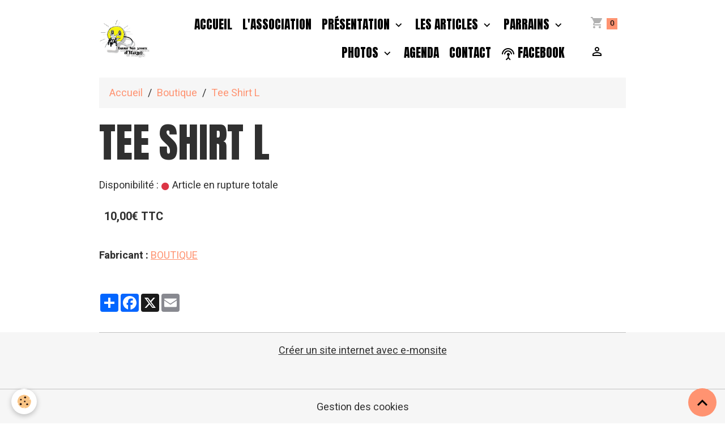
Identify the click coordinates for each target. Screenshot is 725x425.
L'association (277, 24)
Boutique (177, 93)
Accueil (213, 24)
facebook (533, 53)
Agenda (421, 53)
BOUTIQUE (174, 255)
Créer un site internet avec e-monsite (363, 350)
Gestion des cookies (363, 407)
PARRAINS (528, 24)
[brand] (125, 39)
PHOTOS (361, 53)
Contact (470, 53)
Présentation (357, 24)
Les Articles (448, 24)
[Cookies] (24, 401)
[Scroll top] (702, 402)
